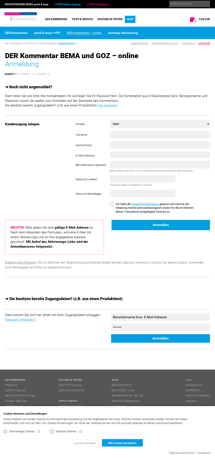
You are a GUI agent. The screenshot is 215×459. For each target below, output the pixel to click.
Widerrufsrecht (66, 43)
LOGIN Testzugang (98, 4)
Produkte (11, 385)
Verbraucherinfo (139, 43)
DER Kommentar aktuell (20, 395)
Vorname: (82, 134)
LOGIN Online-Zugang (67, 4)
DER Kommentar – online (84, 32)
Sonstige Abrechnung (123, 32)
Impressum (204, 452)
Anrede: (80, 124)
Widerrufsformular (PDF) (165, 43)
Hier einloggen (107, 105)
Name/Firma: (84, 145)
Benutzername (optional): (91, 165)
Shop (130, 19)
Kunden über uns (15, 401)
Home (189, 380)
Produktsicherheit (198, 395)
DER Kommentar (56, 19)
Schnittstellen (15, 390)
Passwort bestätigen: (89, 193)
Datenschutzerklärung (181, 452)
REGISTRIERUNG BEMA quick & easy (26, 4)
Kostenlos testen (110, 19)
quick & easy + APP (47, 32)
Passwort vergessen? (20, 320)
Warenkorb (204, 43)
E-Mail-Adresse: (85, 155)
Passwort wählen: (87, 179)
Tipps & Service (82, 19)
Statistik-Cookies (63, 432)
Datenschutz (188, 43)
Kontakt (191, 401)
